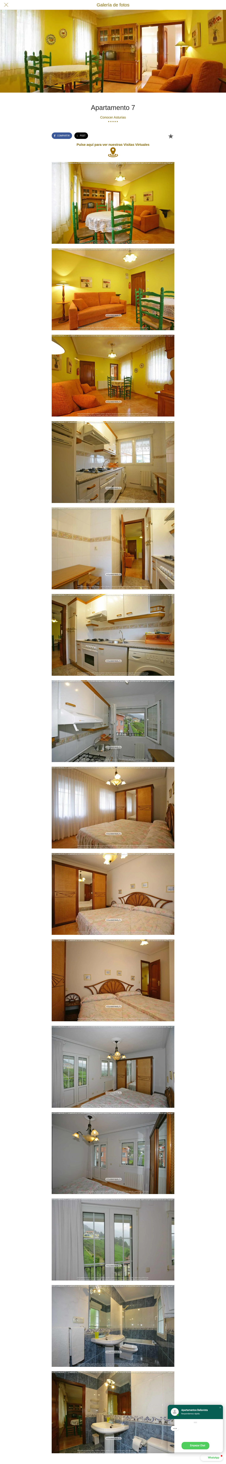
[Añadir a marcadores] (170, 136)
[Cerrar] (6, 5)
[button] (220, 1407)
